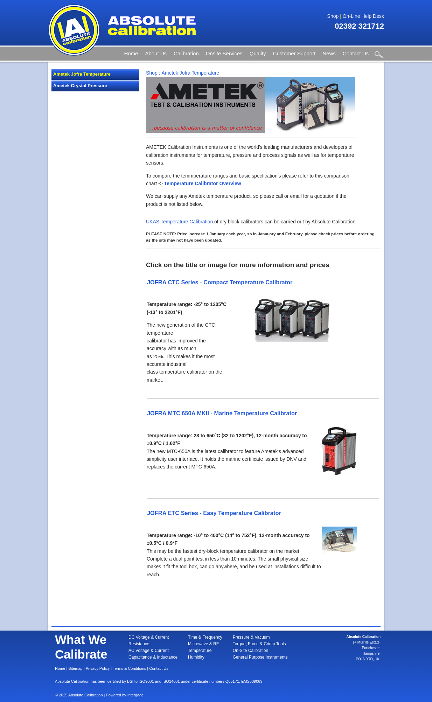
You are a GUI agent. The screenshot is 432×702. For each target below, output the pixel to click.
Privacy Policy (98, 668)
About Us (156, 53)
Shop (333, 16)
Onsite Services (224, 53)
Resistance (138, 643)
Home (131, 53)
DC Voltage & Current (148, 637)
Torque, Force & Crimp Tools (259, 643)
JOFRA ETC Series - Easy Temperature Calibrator (214, 513)
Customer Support (294, 53)
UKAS (152, 221)
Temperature (199, 650)
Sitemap (75, 668)
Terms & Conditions (129, 668)
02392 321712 (359, 26)
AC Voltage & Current (148, 650)
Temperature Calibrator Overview (202, 183)
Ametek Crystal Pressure (80, 85)
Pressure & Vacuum (251, 637)
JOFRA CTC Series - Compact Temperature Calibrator (219, 282)
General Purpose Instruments (260, 657)
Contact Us (356, 53)
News (329, 53)
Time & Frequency (205, 637)
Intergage (135, 695)
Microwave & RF (203, 643)
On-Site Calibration (250, 650)
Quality (258, 53)
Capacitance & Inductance (152, 657)
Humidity (196, 657)
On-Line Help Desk (363, 16)
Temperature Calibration (187, 221)
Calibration (186, 53)
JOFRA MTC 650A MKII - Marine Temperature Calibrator (222, 413)
